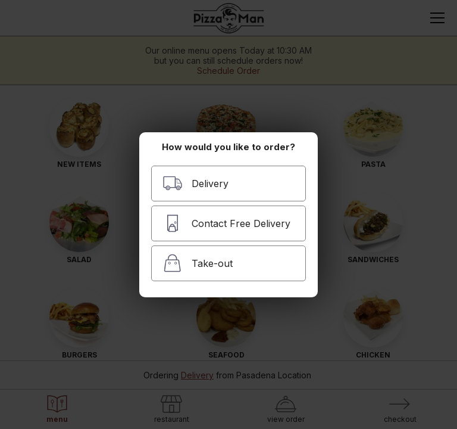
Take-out (197, 263)
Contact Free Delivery (226, 223)
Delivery (195, 183)
